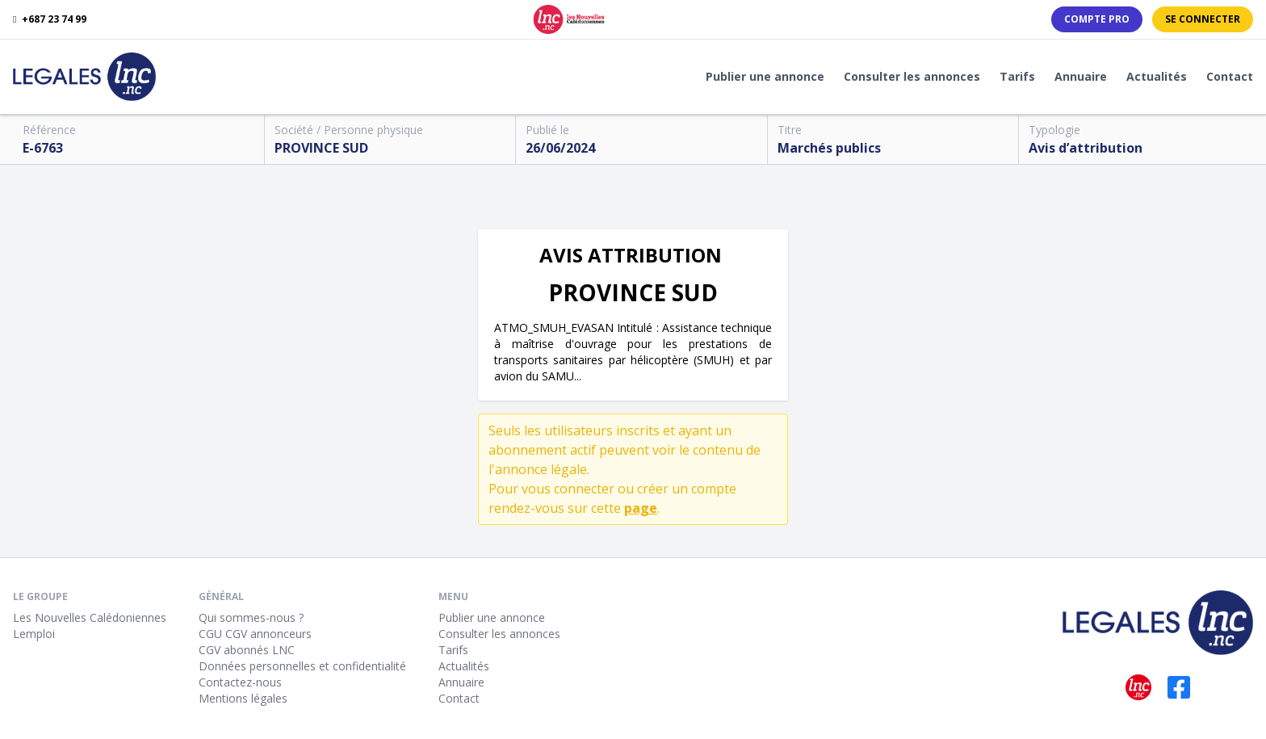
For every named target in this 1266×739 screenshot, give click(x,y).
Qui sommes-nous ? (251, 617)
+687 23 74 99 (49, 19)
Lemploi (34, 633)
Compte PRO (1097, 19)
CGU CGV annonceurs (255, 633)
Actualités (1156, 76)
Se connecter (1202, 19)
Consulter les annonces (912, 76)
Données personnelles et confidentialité (302, 666)
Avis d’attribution (1085, 148)
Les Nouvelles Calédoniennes (89, 617)
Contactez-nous (240, 682)
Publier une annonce (765, 76)
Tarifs (1017, 76)
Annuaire (1080, 76)
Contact (1229, 76)
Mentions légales (243, 698)
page (640, 508)
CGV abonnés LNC (247, 649)
